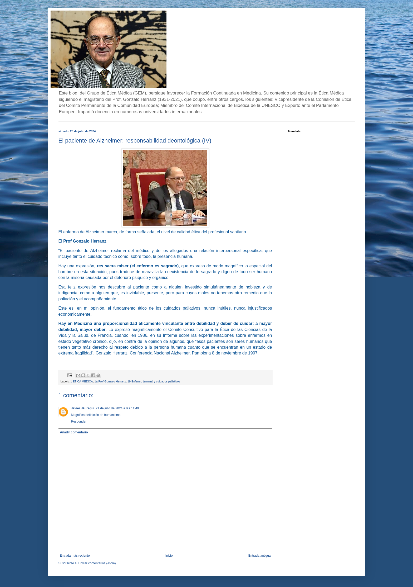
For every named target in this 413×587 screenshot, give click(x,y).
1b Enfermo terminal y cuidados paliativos (153, 381)
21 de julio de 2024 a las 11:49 (117, 408)
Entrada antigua (259, 555)
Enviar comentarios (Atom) (97, 563)
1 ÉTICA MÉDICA (81, 381)
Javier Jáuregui (82, 408)
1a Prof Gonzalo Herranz (110, 381)
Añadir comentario (74, 432)
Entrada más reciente (75, 555)
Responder (79, 421)
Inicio (169, 555)
